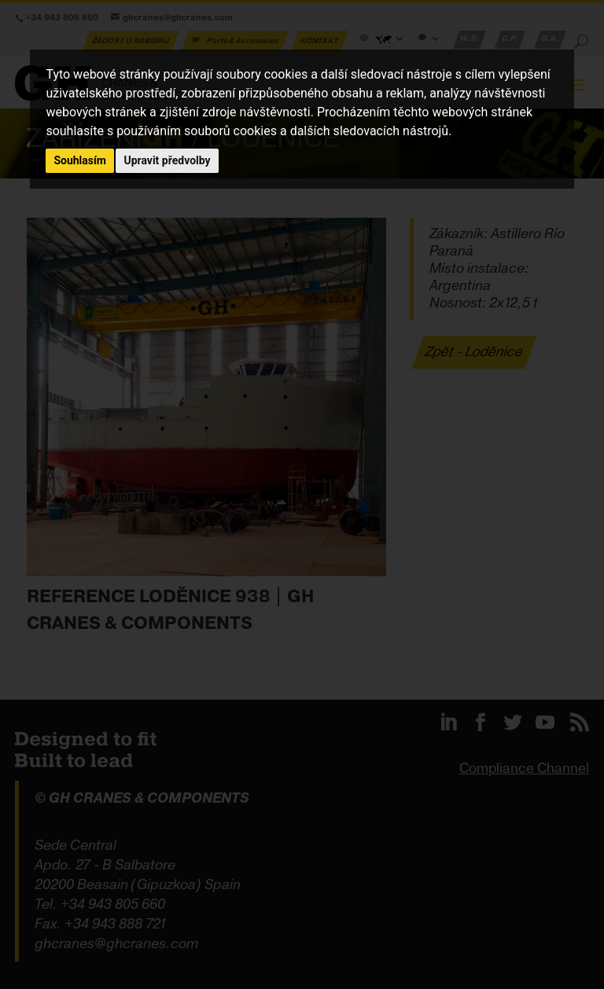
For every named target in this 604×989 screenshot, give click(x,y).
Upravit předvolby (166, 160)
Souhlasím (79, 160)
